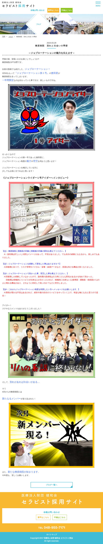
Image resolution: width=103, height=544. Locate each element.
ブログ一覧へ (51, 485)
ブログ (11, 36)
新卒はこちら (53, 10)
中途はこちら (66, 10)
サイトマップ (51, 535)
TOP (3, 36)
